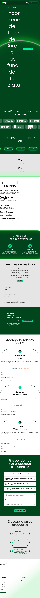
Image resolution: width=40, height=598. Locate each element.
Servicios (3, 580)
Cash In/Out (4, 586)
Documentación (24, 580)
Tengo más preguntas (20, 510)
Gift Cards (3, 584)
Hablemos (33, 3)
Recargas (3, 582)
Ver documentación (28, 48)
